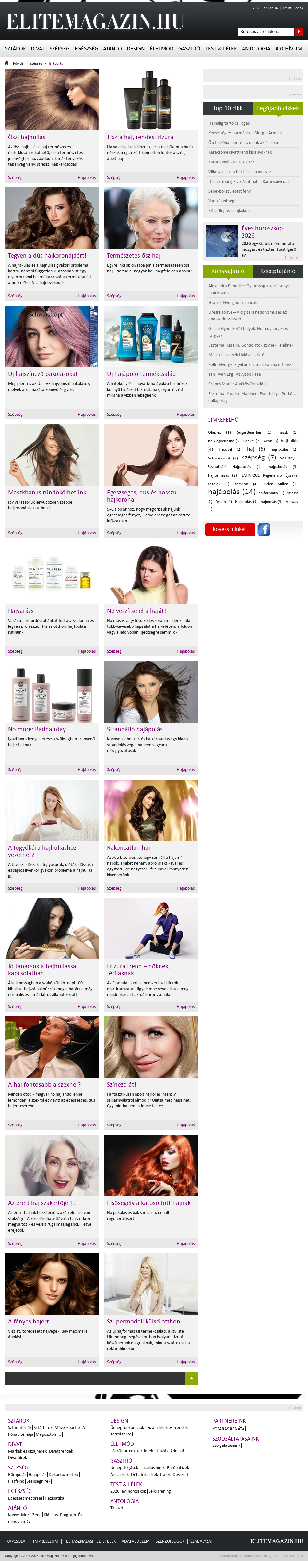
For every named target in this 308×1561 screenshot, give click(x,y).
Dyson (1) (223, 502)
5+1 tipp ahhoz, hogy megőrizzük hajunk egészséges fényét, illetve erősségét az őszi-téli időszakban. (149, 515)
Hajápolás (55, 63)
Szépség (60, 49)
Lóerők (116, 1450)
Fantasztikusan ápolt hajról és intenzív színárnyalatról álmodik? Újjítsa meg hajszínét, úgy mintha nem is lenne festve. (149, 1100)
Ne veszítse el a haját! (136, 610)
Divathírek (17, 1457)
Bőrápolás (17, 1474)
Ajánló (112, 49)
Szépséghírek (38, 1481)
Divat (38, 49)
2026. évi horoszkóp (128, 1491)
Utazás (161, 1450)
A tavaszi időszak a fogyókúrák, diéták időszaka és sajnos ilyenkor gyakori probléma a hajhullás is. (50, 870)
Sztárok (15, 49)
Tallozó (116, 1507)
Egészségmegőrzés (25, 1498)
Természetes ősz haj (133, 255)
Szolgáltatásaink (235, 1439)
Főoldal (19, 63)
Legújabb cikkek (278, 108)
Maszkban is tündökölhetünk (47, 492)
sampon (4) (246, 484)
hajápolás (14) (232, 491)
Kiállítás (51, 1514)
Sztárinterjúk (19, 1427)
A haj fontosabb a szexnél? (44, 1084)
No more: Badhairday (37, 729)
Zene (36, 1514)
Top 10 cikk (228, 108)
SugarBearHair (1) (254, 432)
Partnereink (229, 1421)
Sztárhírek (43, 1427)
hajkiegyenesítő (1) (224, 441)
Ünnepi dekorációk (127, 1427)
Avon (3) (270, 441)
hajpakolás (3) (283, 467)
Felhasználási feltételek (90, 1541)
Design (136, 49)
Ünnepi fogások (124, 1467)
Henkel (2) (252, 441)
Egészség (86, 49)
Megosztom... (48, 1434)
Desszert (181, 1474)
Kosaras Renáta (228, 1428)
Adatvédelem (136, 1541)
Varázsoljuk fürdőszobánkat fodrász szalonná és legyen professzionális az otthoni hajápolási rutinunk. (51, 626)
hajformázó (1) (271, 493)
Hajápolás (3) (246, 502)
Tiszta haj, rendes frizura (140, 137)
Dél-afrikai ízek (144, 1474)
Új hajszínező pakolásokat (43, 374)
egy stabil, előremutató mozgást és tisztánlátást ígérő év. (269, 249)
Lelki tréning (159, 1491)
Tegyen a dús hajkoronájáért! (47, 255)
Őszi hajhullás (26, 137)
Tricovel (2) (230, 450)
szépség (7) (259, 457)
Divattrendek (61, 1451)
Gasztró (189, 49)
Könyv (13, 1514)
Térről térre (120, 1434)
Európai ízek (178, 1467)
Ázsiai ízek (119, 1474)
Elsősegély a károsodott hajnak (149, 1203)
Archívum (288, 49)
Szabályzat (201, 1541)
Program (68, 1514)
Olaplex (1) (219, 432)
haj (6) (256, 449)
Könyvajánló (227, 271)
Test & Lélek (221, 49)
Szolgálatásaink (226, 1445)
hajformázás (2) (222, 475)
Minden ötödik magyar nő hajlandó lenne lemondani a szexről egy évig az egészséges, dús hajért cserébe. (51, 1100)
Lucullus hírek (152, 1467)
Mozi (25, 1514)
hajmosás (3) (272, 502)
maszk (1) (288, 432)
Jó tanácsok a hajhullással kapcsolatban (43, 970)
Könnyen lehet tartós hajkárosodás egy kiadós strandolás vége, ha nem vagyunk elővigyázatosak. (148, 744)
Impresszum (45, 1541)
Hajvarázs (21, 610)
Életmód (161, 49)
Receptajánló (278, 271)
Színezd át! (121, 1084)
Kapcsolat (16, 1541)
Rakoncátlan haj (128, 847)
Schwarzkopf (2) (223, 458)
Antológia (256, 49)
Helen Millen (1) (281, 484)
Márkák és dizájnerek (27, 1451)
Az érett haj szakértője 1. (41, 1203)
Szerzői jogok (170, 1541)
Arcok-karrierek (139, 1450)
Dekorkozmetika (63, 1474)
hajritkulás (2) (284, 450)
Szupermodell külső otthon (143, 1321)
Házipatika (54, 1498)
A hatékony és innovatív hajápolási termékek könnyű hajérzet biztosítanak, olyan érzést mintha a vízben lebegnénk (147, 389)
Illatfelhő (16, 1481)
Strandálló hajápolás (135, 729)
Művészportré (67, 1427)
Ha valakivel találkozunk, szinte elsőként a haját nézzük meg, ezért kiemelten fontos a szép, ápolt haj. (150, 152)
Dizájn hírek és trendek (167, 1427)
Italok (165, 1474)
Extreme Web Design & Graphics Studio (271, 1556)
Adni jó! (177, 1450)
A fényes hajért (28, 1321)
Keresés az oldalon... (299, 32)
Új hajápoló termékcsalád (141, 374)
